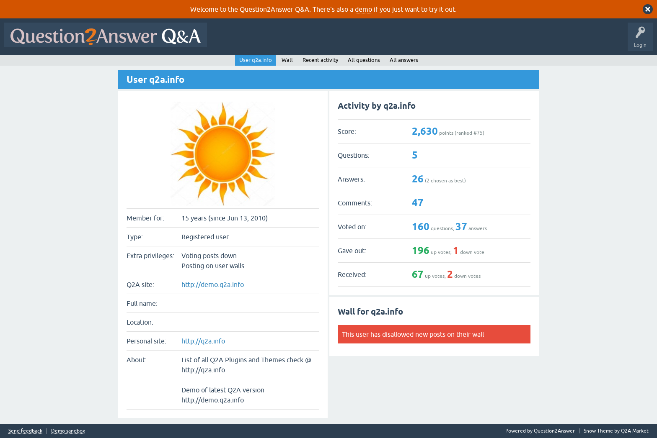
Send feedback (25, 431)
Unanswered (320, 41)
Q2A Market (635, 431)
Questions (259, 41)
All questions (364, 60)
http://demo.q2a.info (212, 284)
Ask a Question (413, 41)
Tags (352, 41)
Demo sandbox (68, 431)
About (469, 41)
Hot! (288, 41)
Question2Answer (554, 431)
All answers (404, 60)
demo (363, 9)
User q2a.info (255, 60)
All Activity (226, 41)
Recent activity (320, 60)
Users (378, 41)
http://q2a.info (203, 341)
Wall (287, 60)
